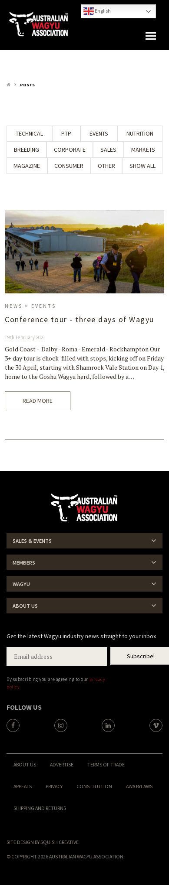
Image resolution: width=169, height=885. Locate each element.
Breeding (26, 149)
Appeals (22, 786)
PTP (66, 133)
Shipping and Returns (39, 808)
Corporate (70, 149)
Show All (142, 166)
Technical (29, 133)
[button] (151, 36)
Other (106, 166)
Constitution (94, 786)
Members (24, 562)
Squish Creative (59, 842)
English (97, 11)
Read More (38, 401)
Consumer (68, 166)
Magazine (26, 166)
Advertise (61, 764)
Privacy (54, 786)
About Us (25, 605)
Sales (108, 149)
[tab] (84, 540)
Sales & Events (32, 541)
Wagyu (21, 584)
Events (98, 133)
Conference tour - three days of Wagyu (79, 319)
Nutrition (139, 133)
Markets (143, 149)
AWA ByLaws (139, 786)
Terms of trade (106, 764)
